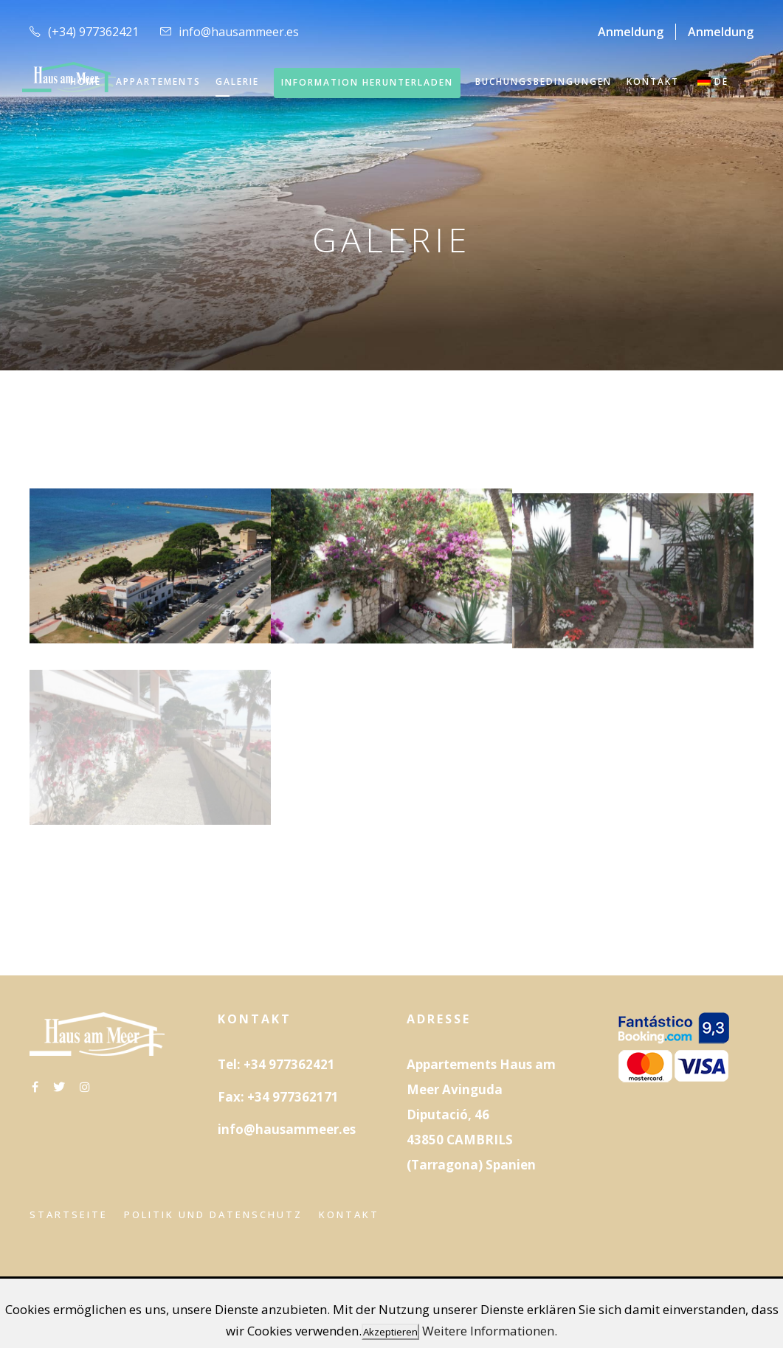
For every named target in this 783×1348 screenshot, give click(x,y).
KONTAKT (653, 81)
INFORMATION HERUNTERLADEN (367, 82)
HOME (85, 81)
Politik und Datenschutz (213, 1214)
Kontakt (349, 1214)
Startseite (69, 1214)
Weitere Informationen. (489, 1330)
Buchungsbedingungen (543, 81)
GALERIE (237, 81)
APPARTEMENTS (158, 81)
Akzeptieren (390, 1331)
